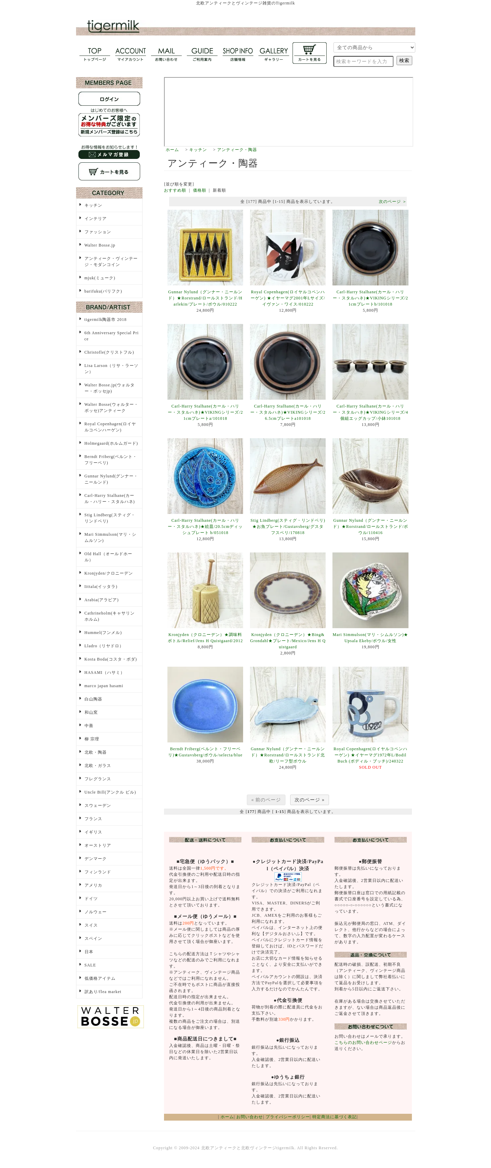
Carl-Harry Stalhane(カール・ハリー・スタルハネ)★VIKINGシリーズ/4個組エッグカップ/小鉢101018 (370, 412)
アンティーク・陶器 (237, 149)
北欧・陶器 (96, 752)
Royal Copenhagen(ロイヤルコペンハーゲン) (110, 427)
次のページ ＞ (393, 201)
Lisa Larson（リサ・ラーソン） (112, 368)
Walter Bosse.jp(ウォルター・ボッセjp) (110, 388)
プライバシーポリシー (288, 1116)
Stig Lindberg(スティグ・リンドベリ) (110, 518)
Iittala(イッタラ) (101, 586)
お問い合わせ (249, 1116)
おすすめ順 (175, 190)
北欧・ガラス (98, 765)
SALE (90, 965)
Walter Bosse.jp (100, 245)
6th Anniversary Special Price (112, 335)
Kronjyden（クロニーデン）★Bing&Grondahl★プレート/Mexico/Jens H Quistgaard (288, 640)
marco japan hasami (104, 685)
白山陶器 (93, 699)
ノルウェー (96, 912)
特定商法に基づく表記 (334, 1116)
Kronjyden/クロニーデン (109, 573)
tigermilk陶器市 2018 (106, 319)
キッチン (198, 149)
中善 (89, 725)
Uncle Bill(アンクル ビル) (110, 792)
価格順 (199, 190)
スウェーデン (98, 805)
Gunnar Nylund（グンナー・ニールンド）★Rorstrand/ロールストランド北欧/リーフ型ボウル (288, 755)
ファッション (98, 232)
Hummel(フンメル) (103, 632)
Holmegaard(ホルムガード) (111, 443)
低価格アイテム (100, 978)
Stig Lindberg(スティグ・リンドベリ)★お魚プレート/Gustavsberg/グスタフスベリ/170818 (288, 526)
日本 (89, 951)
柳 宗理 (92, 739)
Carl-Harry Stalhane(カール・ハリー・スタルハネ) (110, 498)
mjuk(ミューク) (100, 278)
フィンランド (98, 872)
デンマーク (96, 858)
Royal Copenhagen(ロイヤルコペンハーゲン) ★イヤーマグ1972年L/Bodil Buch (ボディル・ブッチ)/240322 (370, 755)
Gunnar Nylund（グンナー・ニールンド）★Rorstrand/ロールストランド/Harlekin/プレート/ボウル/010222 (205, 298)
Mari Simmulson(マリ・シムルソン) (110, 537)
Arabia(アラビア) (102, 599)
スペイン (93, 938)
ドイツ (91, 898)
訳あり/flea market (103, 991)
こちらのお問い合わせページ (363, 1042)
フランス (93, 818)
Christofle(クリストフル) (109, 352)
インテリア (96, 218)
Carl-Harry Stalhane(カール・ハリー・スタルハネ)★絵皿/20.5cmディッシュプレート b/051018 (205, 526)
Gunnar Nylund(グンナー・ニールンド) (111, 479)
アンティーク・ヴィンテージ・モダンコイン (111, 261)
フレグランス (98, 779)
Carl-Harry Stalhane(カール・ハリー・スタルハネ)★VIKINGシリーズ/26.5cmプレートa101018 (288, 412)
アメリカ (93, 885)
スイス (91, 925)
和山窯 (91, 712)
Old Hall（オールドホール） (109, 556)
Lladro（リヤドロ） (104, 646)
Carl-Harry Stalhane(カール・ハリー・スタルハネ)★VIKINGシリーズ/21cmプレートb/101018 (370, 298)
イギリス (93, 832)
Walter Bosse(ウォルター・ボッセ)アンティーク (111, 407)
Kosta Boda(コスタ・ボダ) (111, 659)
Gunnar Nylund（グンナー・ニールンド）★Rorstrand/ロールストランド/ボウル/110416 (370, 526)
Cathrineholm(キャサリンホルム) (110, 616)
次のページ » (310, 799)
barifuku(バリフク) (103, 291)
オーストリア (98, 845)
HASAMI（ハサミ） (105, 672)
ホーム (172, 149)
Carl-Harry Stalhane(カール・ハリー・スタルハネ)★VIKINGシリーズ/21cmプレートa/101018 (205, 412)
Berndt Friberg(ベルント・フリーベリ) (111, 459)
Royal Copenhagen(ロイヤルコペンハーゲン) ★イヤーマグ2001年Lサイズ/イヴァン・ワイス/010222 (288, 298)
